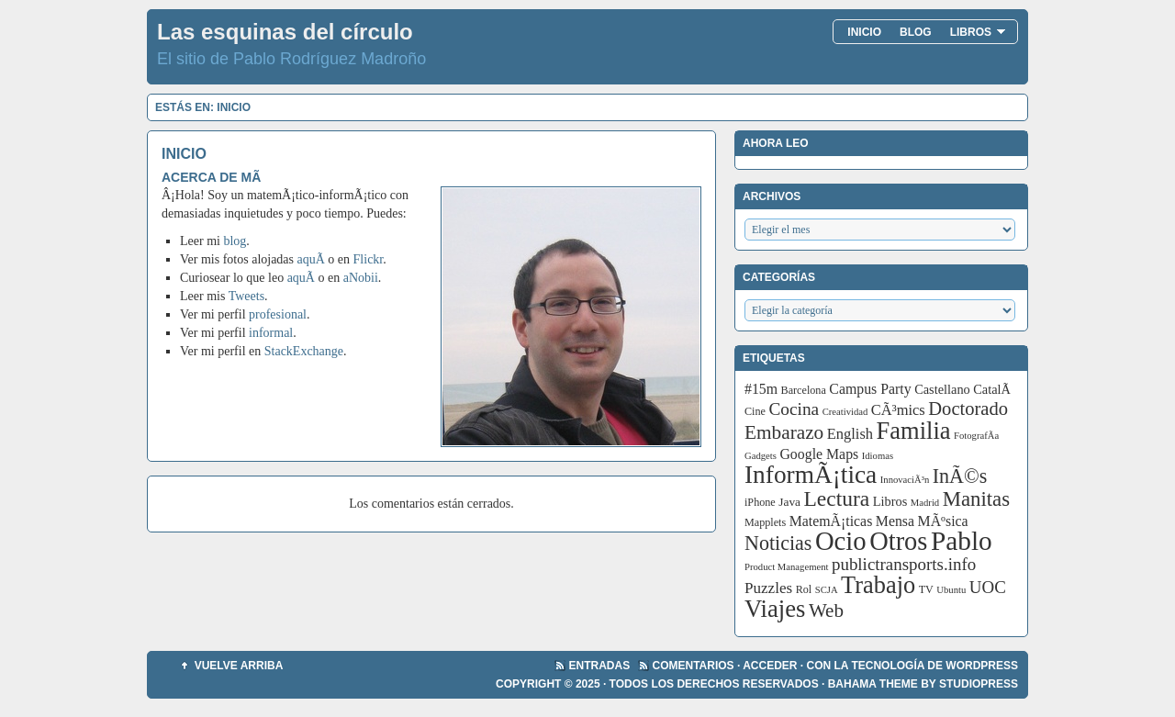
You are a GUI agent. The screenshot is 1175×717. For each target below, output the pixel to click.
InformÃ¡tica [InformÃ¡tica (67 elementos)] (810, 474)
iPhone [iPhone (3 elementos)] (760, 502)
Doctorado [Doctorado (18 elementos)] (968, 408)
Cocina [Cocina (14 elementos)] (793, 409)
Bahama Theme (873, 684)
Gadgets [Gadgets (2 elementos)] (760, 456)
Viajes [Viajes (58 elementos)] (774, 608)
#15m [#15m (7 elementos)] (761, 389)
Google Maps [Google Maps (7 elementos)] (818, 454)
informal (271, 333)
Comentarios (693, 665)
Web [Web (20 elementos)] (826, 610)
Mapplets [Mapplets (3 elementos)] (765, 522)
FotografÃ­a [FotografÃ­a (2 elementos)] (976, 436)
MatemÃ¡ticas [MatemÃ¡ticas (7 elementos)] (831, 521)
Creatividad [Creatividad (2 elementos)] (845, 412)
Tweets (246, 296)
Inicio (864, 32)
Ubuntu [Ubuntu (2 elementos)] (951, 590)
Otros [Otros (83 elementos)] (898, 541)
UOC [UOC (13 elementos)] (987, 587)
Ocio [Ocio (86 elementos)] (841, 540)
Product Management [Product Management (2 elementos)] (786, 567)
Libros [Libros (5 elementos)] (890, 501)
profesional (278, 314)
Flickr (368, 259)
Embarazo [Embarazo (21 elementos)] (783, 432)
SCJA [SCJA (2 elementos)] (826, 590)
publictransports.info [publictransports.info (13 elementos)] (904, 564)
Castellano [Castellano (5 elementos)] (942, 389)
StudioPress (978, 684)
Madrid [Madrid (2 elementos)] (925, 503)
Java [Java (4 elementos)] (789, 502)
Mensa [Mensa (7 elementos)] (895, 521)
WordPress (982, 665)
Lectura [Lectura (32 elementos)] (837, 498)
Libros (978, 32)
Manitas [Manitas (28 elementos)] (976, 498)
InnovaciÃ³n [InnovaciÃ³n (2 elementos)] (905, 480)
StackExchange (303, 351)
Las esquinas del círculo (285, 31)
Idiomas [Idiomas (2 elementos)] (877, 456)
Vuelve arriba (239, 665)
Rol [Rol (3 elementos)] (804, 589)
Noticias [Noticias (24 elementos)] (777, 543)
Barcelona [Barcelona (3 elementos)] (803, 390)
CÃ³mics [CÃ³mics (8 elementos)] (898, 410)
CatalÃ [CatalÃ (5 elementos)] (993, 389)
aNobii (360, 278)
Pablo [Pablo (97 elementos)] (961, 540)
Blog (916, 32)
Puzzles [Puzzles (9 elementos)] (768, 588)
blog (234, 241)
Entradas (600, 665)
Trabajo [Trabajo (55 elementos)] (878, 585)
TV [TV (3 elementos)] (926, 589)
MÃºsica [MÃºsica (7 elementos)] (943, 521)
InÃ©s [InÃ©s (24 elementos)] (960, 476)
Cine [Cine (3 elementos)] (755, 411)
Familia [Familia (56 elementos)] (914, 430)
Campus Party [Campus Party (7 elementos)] (870, 389)
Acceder (770, 665)
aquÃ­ (311, 259)
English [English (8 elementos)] (850, 434)
